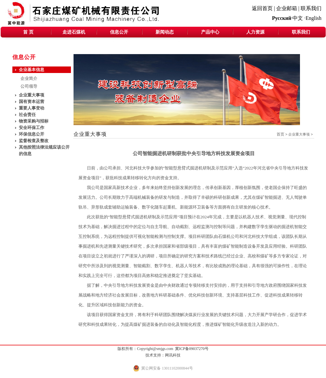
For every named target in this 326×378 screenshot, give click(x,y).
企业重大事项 (299, 134)
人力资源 (255, 32)
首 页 (28, 32)
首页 (280, 134)
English (313, 18)
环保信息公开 (31, 134)
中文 (297, 18)
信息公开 (119, 32)
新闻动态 (165, 32)
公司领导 (28, 86)
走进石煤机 (73, 32)
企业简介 (28, 78)
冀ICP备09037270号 (192, 348)
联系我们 (311, 8)
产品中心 (210, 32)
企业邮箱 (286, 8)
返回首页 (262, 8)
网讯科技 (173, 355)
